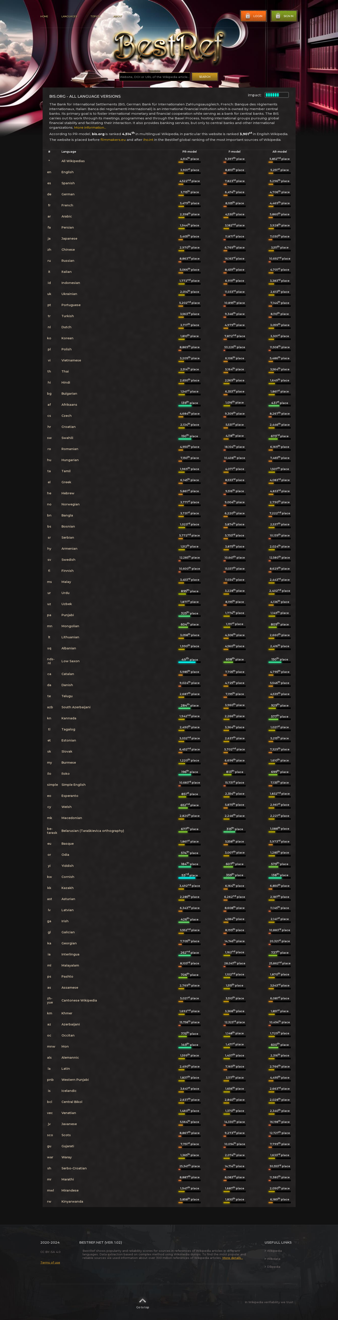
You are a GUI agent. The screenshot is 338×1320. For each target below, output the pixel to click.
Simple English (73, 785)
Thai (65, 371)
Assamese (69, 988)
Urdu (65, 593)
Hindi (65, 382)
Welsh (66, 807)
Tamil (66, 471)
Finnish (67, 571)
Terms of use (50, 1262)
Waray (66, 1157)
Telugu (67, 696)
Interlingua (70, 954)
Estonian (68, 740)
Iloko (65, 774)
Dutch (66, 327)
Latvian (67, 910)
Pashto (67, 976)
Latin (65, 1069)
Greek (66, 482)
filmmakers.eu (113, 140)
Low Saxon (70, 661)
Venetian (68, 1113)
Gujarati (67, 1146)
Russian (67, 261)
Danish (67, 685)
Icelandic (69, 1091)
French (67, 205)
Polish (66, 349)
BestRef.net (91, 1242)
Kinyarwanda (72, 1202)
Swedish (68, 560)
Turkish (67, 316)
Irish (65, 921)
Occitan (68, 1035)
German (68, 194)
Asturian (68, 899)
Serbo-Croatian (74, 1168)
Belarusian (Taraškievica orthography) (92, 831)
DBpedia (272, 1266)
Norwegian (70, 504)
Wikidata (272, 1258)
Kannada (68, 718)
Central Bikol (71, 1102)
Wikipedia (273, 1250)
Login (253, 16)
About (117, 16)
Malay (66, 582)
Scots (66, 1135)
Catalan (67, 674)
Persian (67, 227)
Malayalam (70, 965)
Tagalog (68, 729)
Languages (69, 16)
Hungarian (70, 460)
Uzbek (66, 604)
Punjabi (67, 615)
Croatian (68, 427)
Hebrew (67, 493)
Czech (66, 416)
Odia (65, 855)
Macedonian (71, 818)
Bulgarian (69, 394)
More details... (232, 1258)
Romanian (69, 449)
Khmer (66, 1013)
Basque (67, 844)
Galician (68, 932)
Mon (65, 1046)
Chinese (68, 250)
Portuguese (71, 305)
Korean (67, 338)
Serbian (67, 538)
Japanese (69, 239)
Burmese (68, 763)
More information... (90, 127)
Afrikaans (69, 405)
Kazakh (67, 888)
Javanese (69, 1124)
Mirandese (70, 1190)
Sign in (284, 16)
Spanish (68, 183)
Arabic (66, 216)
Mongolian (70, 626)
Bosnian (68, 526)
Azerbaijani (70, 1024)
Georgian (69, 943)
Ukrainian (69, 294)
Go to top (142, 1302)
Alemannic (70, 1058)
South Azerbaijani (76, 707)
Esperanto (69, 796)
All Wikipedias (73, 161)
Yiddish (67, 866)
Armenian (69, 549)
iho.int (148, 140)
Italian (66, 272)
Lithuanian (70, 637)
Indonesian (70, 283)
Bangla (67, 515)
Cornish (67, 877)
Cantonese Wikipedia (79, 1000)
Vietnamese (71, 360)
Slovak (66, 751)
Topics (95, 16)
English (67, 172)
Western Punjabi (75, 1080)
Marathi (67, 1179)
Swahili (67, 438)
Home (44, 16)
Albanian (68, 648)
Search (204, 76)
